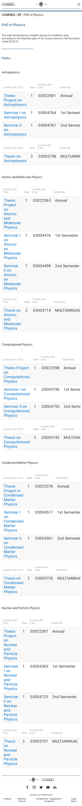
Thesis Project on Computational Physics (17, 375)
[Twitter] (41, 787)
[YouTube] (48, 787)
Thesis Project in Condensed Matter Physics (13, 495)
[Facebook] (27, 787)
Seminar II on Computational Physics (17, 411)
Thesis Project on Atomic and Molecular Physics (12, 213)
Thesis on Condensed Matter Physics (13, 585)
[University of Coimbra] (8, 4)
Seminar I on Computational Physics (17, 394)
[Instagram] (34, 787)
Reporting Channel (22, 800)
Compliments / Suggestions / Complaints (49, 800)
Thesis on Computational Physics (17, 442)
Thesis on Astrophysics (15, 158)
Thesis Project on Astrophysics (15, 100)
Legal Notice (73, 800)
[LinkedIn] (54, 787)
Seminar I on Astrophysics (15, 114)
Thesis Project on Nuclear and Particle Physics (10, 644)
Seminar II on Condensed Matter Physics (13, 547)
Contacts (7, 799)
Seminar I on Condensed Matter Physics (13, 521)
